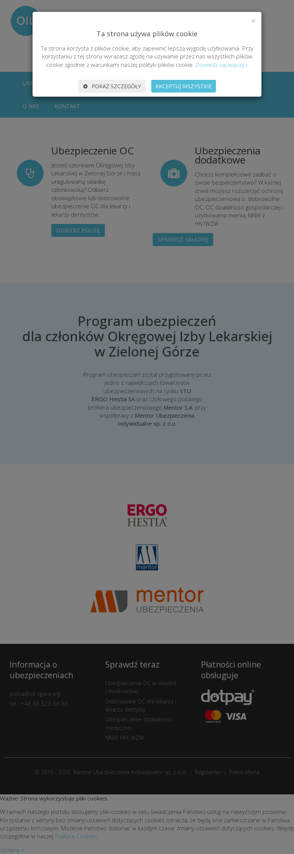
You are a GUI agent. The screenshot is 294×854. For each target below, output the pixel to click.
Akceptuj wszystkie (183, 86)
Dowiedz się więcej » (222, 64)
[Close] (253, 21)
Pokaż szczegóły (112, 86)
